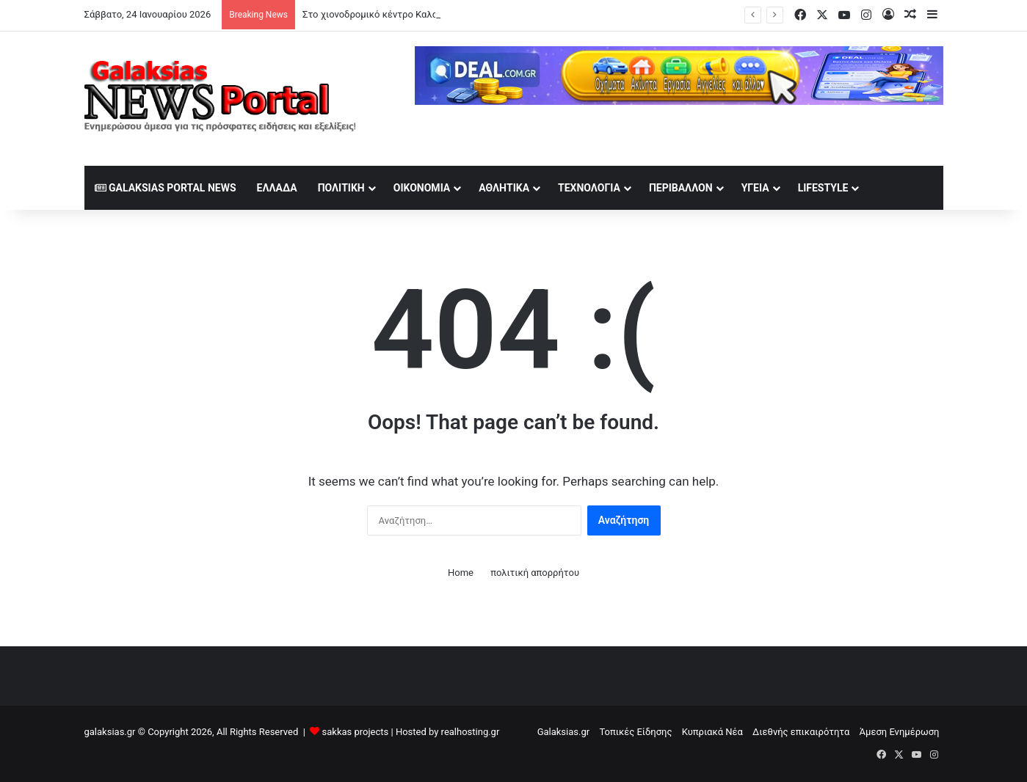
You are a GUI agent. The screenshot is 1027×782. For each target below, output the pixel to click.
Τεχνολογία (589, 188)
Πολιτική (341, 188)
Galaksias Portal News (165, 188)
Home (460, 572)
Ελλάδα (277, 188)
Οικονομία (422, 188)
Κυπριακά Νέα (712, 731)
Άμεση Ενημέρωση (900, 731)
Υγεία (755, 188)
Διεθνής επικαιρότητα (800, 731)
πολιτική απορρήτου (534, 572)
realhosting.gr (470, 731)
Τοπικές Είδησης (635, 731)
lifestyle (823, 188)
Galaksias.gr (563, 731)
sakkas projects (355, 731)
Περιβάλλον (681, 188)
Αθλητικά (504, 188)
